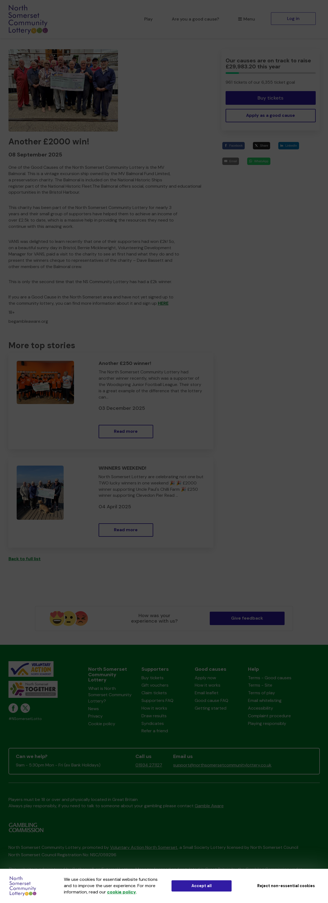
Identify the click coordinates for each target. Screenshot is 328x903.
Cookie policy (101, 724)
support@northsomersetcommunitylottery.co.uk (222, 765)
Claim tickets (154, 693)
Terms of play (261, 693)
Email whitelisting (265, 700)
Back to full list (24, 559)
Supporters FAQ (157, 700)
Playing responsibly (267, 723)
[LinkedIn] (288, 145)
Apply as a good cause (270, 115)
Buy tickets (270, 98)
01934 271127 (148, 765)
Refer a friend (154, 731)
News (93, 709)
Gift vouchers (155, 685)
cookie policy (121, 892)
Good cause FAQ (211, 700)
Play (148, 19)
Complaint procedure (269, 716)
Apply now (205, 678)
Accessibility (260, 708)
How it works (154, 708)
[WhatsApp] (258, 161)
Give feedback (247, 618)
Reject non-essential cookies (286, 885)
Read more (126, 431)
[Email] (230, 161)
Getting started (210, 708)
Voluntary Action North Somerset (144, 847)
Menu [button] (246, 19)
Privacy (95, 716)
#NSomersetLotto (25, 718)
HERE (163, 303)
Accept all (201, 885)
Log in (293, 18)
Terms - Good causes (269, 678)
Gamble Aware (209, 806)
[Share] (261, 145)
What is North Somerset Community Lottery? (110, 695)
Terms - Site (260, 685)
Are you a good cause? (195, 19)
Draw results (154, 716)
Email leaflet (206, 693)
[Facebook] (233, 145)
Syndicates (152, 723)
